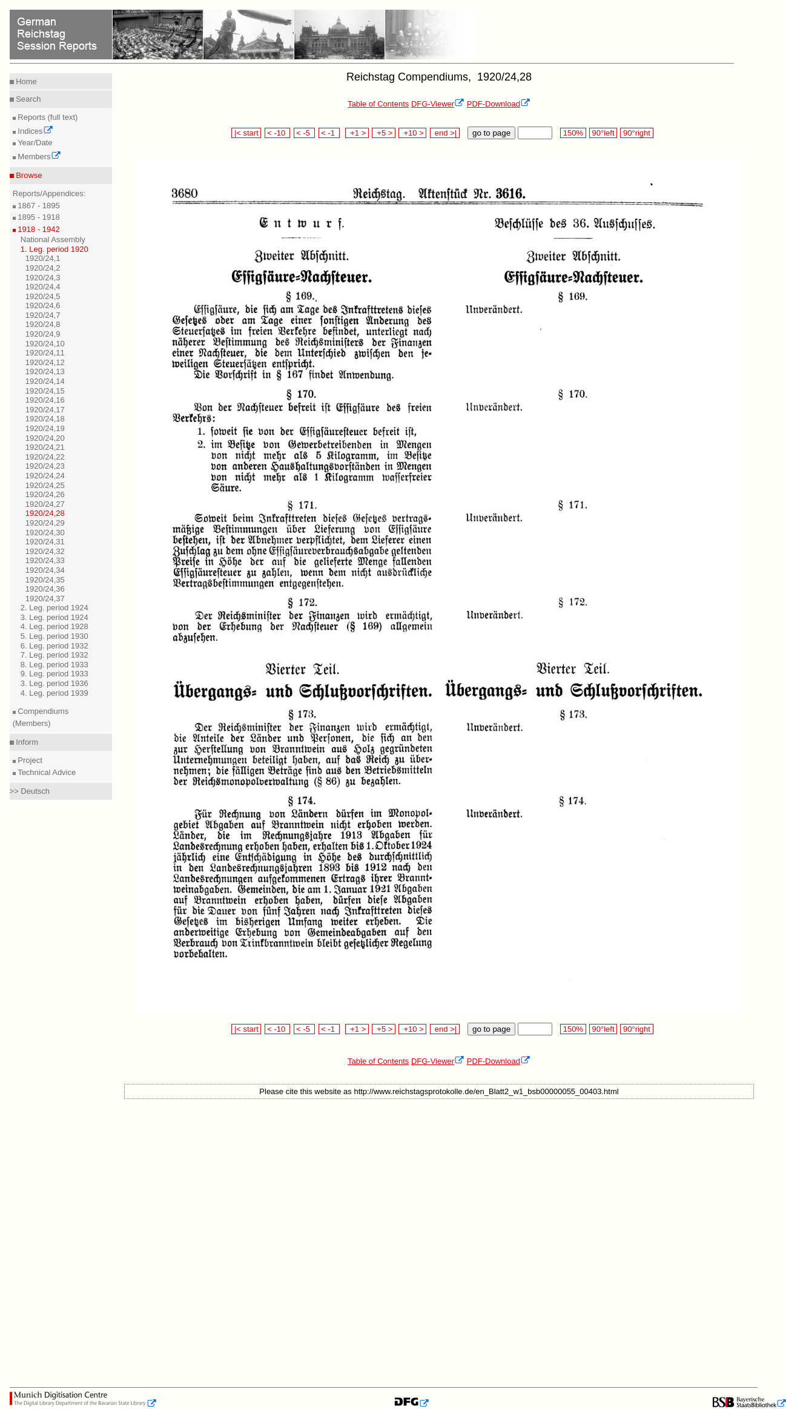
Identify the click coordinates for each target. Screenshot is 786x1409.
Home (25, 81)
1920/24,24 (45, 475)
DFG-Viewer (437, 103)
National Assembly (53, 239)
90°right (636, 132)
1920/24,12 (45, 362)
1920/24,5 (43, 296)
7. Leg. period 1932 (54, 654)
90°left (603, 132)
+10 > (412, 132)
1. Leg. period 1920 (54, 249)
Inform (26, 742)
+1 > (357, 132)
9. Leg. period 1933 (54, 673)
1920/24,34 (45, 570)
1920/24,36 (45, 588)
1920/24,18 (45, 418)
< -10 (277, 132)
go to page (491, 132)
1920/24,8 (43, 324)
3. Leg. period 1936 (54, 683)
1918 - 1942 (38, 229)
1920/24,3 (43, 277)
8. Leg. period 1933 (54, 664)
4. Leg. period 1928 (54, 626)
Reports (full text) (47, 117)
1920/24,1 (43, 258)
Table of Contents (378, 103)
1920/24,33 (45, 560)
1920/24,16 (45, 399)
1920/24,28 (45, 513)
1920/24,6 (43, 305)
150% (573, 132)
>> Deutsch (30, 791)
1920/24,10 (45, 343)
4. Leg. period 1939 (54, 693)
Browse (28, 175)
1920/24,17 (45, 409)
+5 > (383, 132)
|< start (246, 132)
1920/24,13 (45, 371)
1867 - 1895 (38, 205)
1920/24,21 (45, 447)
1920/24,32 (45, 551)
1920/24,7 (43, 315)
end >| (445, 132)
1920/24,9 (43, 333)
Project (29, 760)
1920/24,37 (45, 598)
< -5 (304, 132)
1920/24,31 (45, 541)
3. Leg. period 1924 (54, 617)
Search (27, 99)
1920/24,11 (45, 352)
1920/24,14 (45, 381)
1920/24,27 (45, 504)
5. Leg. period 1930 (54, 636)
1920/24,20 (45, 438)
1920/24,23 (45, 465)
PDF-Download (498, 103)
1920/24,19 (45, 428)
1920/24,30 (45, 532)
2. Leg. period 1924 (54, 607)
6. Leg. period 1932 (54, 645)
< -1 (329, 132)
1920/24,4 (43, 286)
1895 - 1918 (38, 217)
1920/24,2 (43, 267)
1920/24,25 (45, 485)
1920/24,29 (45, 522)
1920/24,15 (45, 390)
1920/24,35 (45, 579)
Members (38, 156)
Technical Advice (46, 772)
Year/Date (34, 142)
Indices (34, 131)
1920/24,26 (45, 494)
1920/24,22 (45, 456)
